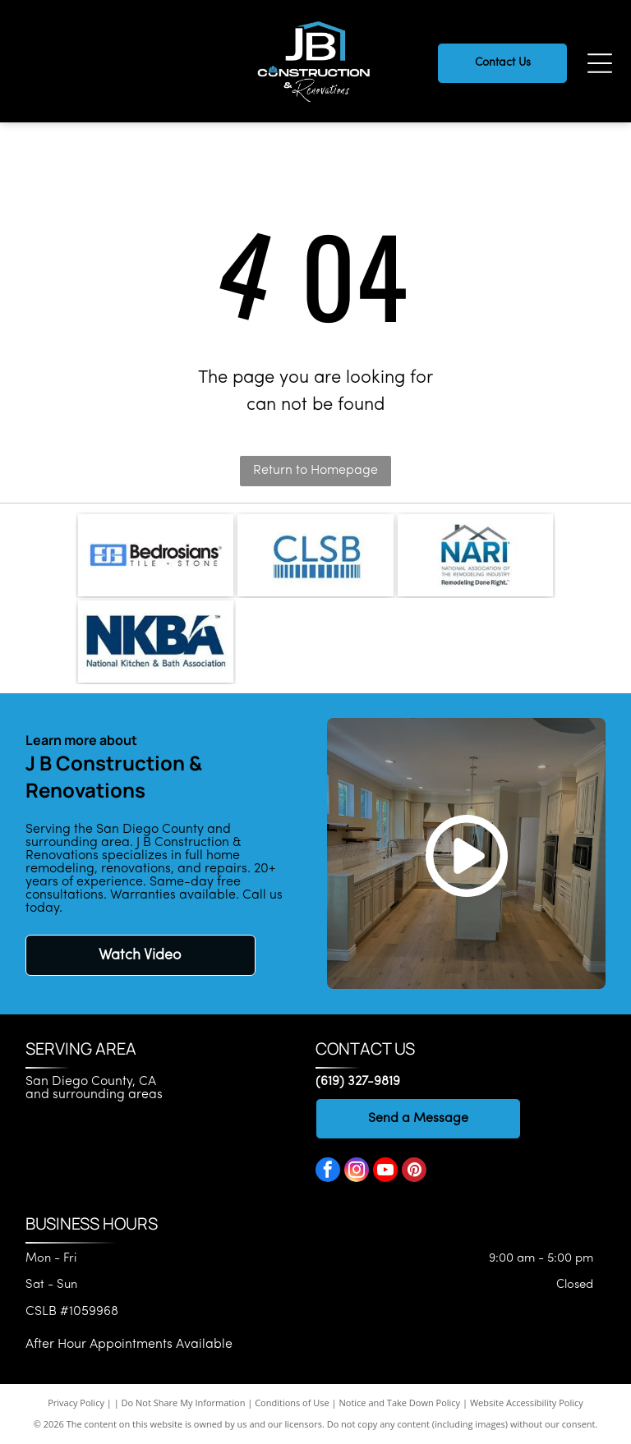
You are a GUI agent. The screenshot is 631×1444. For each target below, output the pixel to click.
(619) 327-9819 (358, 1081)
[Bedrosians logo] (155, 555)
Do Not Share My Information (184, 1402)
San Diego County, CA (90, 1081)
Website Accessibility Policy (526, 1402)
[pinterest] (414, 1171)
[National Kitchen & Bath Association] (155, 641)
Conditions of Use (292, 1402)
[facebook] (328, 1171)
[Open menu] (599, 63)
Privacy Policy (76, 1402)
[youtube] (385, 1171)
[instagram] (356, 1171)
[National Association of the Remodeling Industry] (475, 555)
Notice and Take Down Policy (400, 1402)
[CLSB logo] (315, 555)
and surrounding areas (94, 1094)
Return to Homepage (315, 470)
